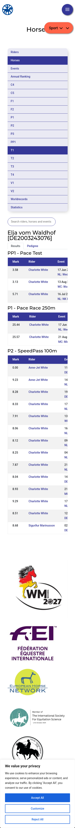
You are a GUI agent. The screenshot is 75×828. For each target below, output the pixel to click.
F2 (12, 109)
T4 (12, 174)
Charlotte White (38, 269)
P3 (12, 133)
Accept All (37, 797)
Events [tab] (15, 68)
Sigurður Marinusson (42, 525)
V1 (12, 183)
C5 (12, 93)
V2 (12, 191)
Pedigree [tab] (32, 246)
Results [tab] (15, 246)
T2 (12, 158)
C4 (12, 84)
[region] (37, 793)
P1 (12, 117)
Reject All (37, 819)
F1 (12, 101)
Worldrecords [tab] (19, 199)
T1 (12, 150)
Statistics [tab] (17, 207)
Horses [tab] (15, 60)
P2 (12, 125)
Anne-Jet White (38, 367)
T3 (12, 166)
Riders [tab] (15, 52)
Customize (37, 808)
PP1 (13, 142)
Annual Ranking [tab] (20, 76)
